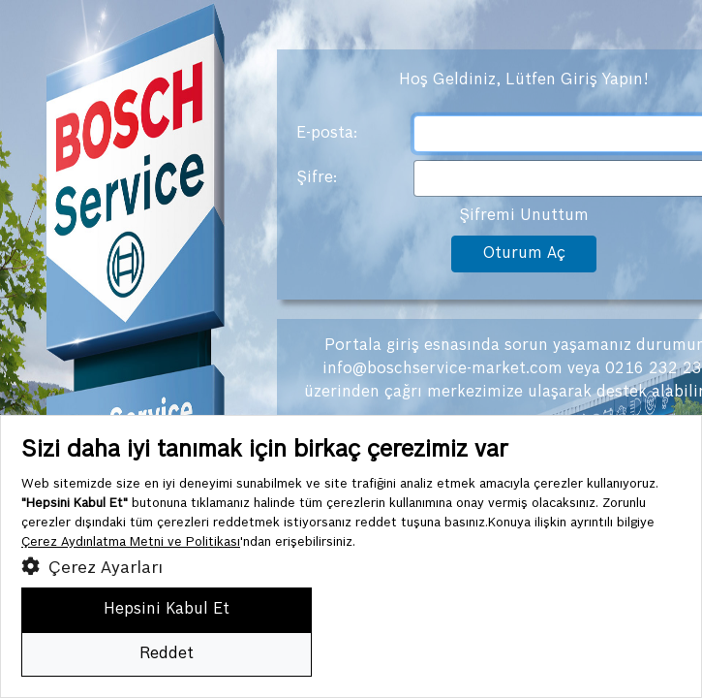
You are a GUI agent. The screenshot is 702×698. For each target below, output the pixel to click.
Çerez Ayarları (92, 566)
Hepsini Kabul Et (166, 609)
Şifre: (316, 178)
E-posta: (326, 133)
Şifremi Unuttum (524, 215)
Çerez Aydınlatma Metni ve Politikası (130, 542)
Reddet (166, 654)
